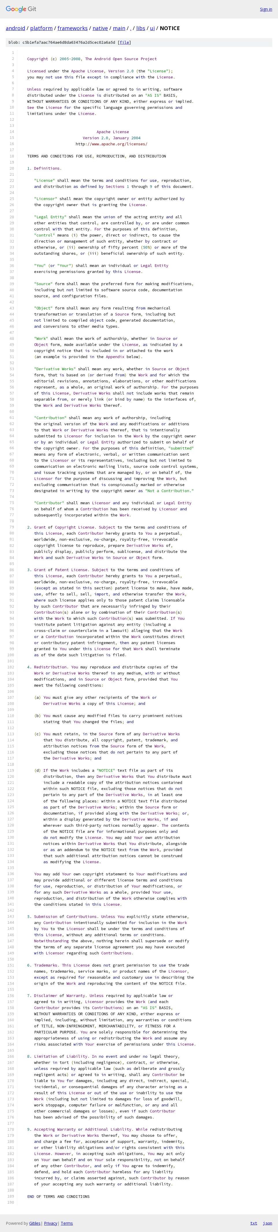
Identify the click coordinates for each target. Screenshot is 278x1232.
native (100, 28)
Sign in (266, 9)
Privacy (50, 1223)
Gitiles (34, 1223)
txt (253, 1223)
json (267, 1223)
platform (41, 28)
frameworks (73, 28)
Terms (67, 1223)
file (124, 42)
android (15, 28)
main (119, 28)
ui (152, 28)
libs (140, 28)
